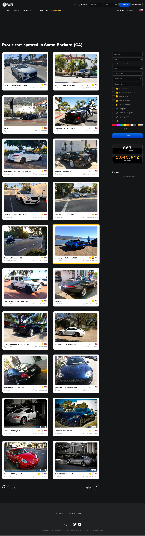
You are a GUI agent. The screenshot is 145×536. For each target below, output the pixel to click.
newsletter (83, 514)
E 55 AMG (20, 387)
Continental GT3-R (18, 215)
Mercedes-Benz (10, 301)
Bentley (7, 85)
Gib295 (59, 174)
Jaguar (57, 387)
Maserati (58, 431)
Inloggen (132, 10)
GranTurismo (67, 431)
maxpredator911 (11, 88)
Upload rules (42, 10)
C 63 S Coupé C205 (24, 171)
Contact (71, 514)
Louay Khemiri (10, 174)
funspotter (60, 88)
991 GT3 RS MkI (68, 215)
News (76, 4)
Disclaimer (98, 530)
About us (60, 514)
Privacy (87, 530)
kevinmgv (9, 217)
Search (124, 5)
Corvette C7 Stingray (20, 344)
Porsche (58, 215)
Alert (120, 10)
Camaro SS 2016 (69, 128)
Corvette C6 (17, 258)
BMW (57, 301)
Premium (56, 10)
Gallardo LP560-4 (72, 258)
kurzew (8, 433)
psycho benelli (11, 260)
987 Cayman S (16, 431)
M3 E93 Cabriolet (66, 474)
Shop (32, 10)
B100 (8, 390)
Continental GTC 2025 (19, 85)
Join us (25, 10)
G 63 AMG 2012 (23, 301)
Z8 (60, 301)
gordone (60, 347)
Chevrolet (59, 128)
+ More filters (136, 5)
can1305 (9, 304)
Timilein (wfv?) (62, 260)
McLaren (7, 128)
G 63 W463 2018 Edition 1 (77, 85)
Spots (85, 4)
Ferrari (57, 171)
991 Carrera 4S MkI (69, 344)
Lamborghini (59, 258)
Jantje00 (59, 304)
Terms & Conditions (72, 530)
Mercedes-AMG (61, 85)
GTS (12, 128)
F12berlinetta (65, 171)
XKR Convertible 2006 (68, 387)
